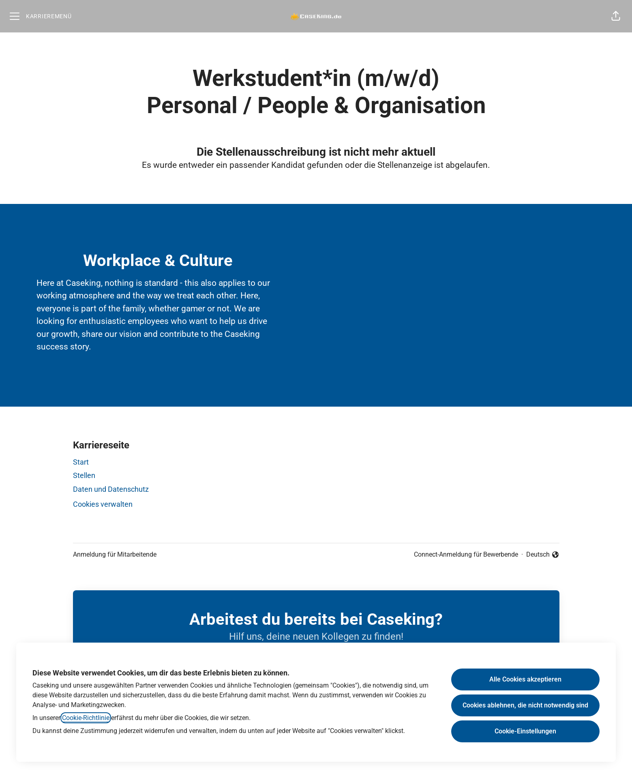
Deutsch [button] (542, 555)
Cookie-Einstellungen (525, 731)
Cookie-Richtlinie (85, 718)
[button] (615, 16)
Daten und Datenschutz (111, 489)
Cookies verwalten (103, 504)
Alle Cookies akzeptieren (525, 679)
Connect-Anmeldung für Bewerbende (466, 554)
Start (81, 462)
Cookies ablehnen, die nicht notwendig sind (525, 705)
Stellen (84, 475)
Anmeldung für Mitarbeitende (114, 554)
